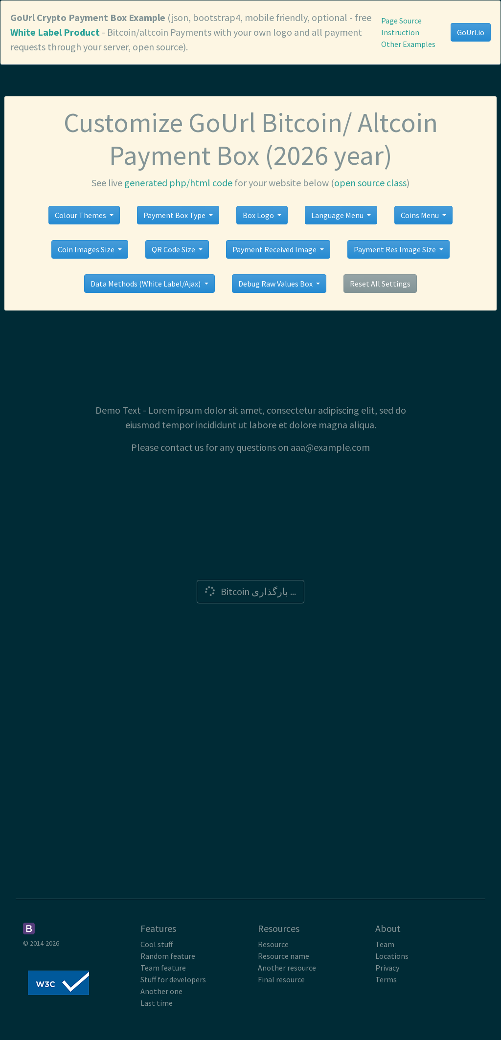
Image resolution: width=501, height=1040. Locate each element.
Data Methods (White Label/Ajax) (146, 283)
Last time (156, 1003)
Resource (273, 944)
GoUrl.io (470, 32)
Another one (161, 991)
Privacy (387, 968)
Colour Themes (81, 215)
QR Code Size (174, 249)
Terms (386, 979)
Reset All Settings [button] (380, 283)
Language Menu (338, 215)
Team (384, 944)
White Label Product (55, 32)
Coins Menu (420, 215)
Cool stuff (156, 944)
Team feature (163, 968)
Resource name (283, 956)
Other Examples (408, 44)
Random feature (167, 956)
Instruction (400, 32)
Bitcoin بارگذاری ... (249, 591)
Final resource (281, 979)
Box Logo (259, 215)
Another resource (287, 968)
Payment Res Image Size (395, 249)
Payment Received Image (275, 249)
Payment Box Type (175, 215)
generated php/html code (178, 183)
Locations (392, 956)
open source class (370, 183)
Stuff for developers (173, 979)
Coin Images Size (87, 249)
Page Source (401, 20)
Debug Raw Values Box (276, 283)
